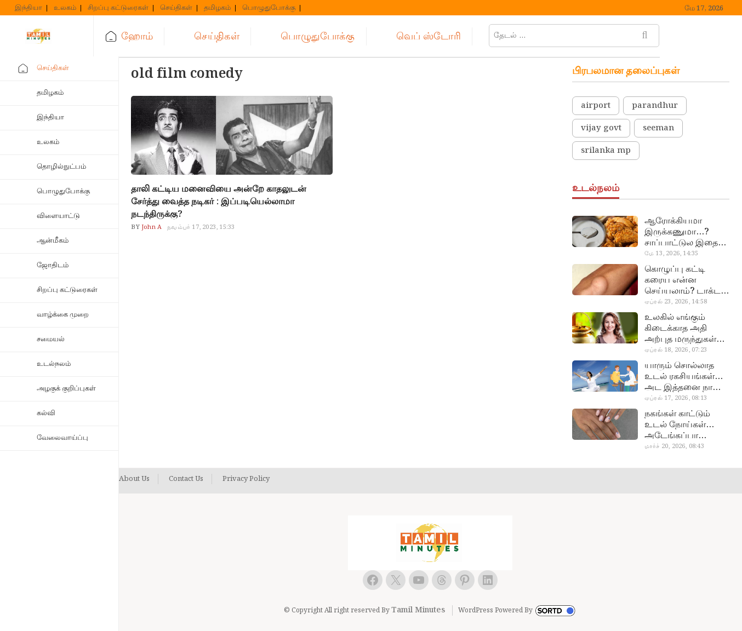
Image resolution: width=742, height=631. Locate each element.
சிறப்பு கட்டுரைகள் (118, 8)
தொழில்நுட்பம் (61, 167)
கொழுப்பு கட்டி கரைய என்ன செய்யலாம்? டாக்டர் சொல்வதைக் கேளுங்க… (684, 280)
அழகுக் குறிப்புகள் (66, 388)
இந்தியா (28, 8)
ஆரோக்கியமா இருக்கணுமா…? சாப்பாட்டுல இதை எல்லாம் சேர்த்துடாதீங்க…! (681, 232)
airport (595, 105)
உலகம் (65, 8)
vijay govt (601, 128)
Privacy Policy (246, 479)
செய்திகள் (176, 8)
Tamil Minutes (418, 610)
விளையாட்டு (58, 216)
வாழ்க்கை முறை (63, 314)
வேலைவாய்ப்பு (62, 438)
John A (151, 227)
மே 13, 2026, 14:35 (671, 254)
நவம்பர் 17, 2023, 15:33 (201, 227)
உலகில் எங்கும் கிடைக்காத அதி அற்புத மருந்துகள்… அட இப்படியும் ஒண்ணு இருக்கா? (684, 328)
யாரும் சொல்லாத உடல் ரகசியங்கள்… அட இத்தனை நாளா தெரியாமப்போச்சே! (684, 376)
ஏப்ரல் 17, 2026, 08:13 (675, 398)
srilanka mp (606, 150)
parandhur (655, 105)
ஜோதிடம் (53, 265)
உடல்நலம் (54, 364)
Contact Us (186, 479)
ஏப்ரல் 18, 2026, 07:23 (675, 350)
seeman (658, 128)
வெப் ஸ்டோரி (447, 36)
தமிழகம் (217, 8)
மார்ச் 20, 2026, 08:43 (674, 446)
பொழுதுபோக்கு (268, 8)
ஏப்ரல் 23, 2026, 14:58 (675, 302)
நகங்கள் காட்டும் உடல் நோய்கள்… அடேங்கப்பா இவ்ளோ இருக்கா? (681, 425)
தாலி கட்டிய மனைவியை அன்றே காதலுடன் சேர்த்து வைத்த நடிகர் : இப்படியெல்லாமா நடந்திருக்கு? (218, 202)
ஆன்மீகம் (53, 240)
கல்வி (46, 413)
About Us (134, 479)
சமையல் (51, 339)
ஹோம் (156, 36)
